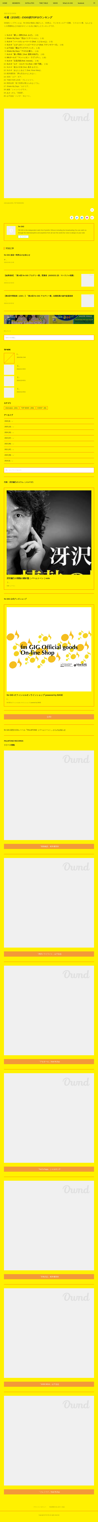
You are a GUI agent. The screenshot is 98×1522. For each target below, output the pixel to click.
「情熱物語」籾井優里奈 (49, 849)
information (11, 408)
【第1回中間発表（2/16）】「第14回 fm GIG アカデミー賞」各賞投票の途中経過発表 (46, 389)
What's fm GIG (68, 3)
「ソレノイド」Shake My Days (49, 1495)
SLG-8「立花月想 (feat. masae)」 (20, 61)
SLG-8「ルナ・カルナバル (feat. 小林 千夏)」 (25, 64)
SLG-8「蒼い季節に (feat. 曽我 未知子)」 (23, 54)
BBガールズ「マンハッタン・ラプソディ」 (24, 57)
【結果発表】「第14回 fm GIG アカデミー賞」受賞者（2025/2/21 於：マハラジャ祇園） (39, 276)
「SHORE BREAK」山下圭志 (49, 1387)
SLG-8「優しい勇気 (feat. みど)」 (20, 35)
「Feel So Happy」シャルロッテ (49, 1172)
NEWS (55, 3)
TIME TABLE (43, 3)
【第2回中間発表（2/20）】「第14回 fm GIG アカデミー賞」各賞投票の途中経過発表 (38, 296)
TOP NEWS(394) (19, 203)
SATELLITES (29, 3)
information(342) (8, 203)
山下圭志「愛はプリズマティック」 (21, 48)
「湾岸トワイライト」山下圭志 (49, 957)
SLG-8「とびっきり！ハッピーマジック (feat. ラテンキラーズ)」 (33, 45)
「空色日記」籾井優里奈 (49, 1280)
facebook (81, 3)
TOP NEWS (27, 408)
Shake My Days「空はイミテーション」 (23, 38)
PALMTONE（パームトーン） (39, 733)
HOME (5, 3)
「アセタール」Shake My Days (49, 1065)
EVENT (42, 408)
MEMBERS (16, 3)
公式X (49, 720)
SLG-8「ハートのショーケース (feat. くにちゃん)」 (27, 42)
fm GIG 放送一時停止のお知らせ (17, 255)
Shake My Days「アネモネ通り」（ (21, 51)
